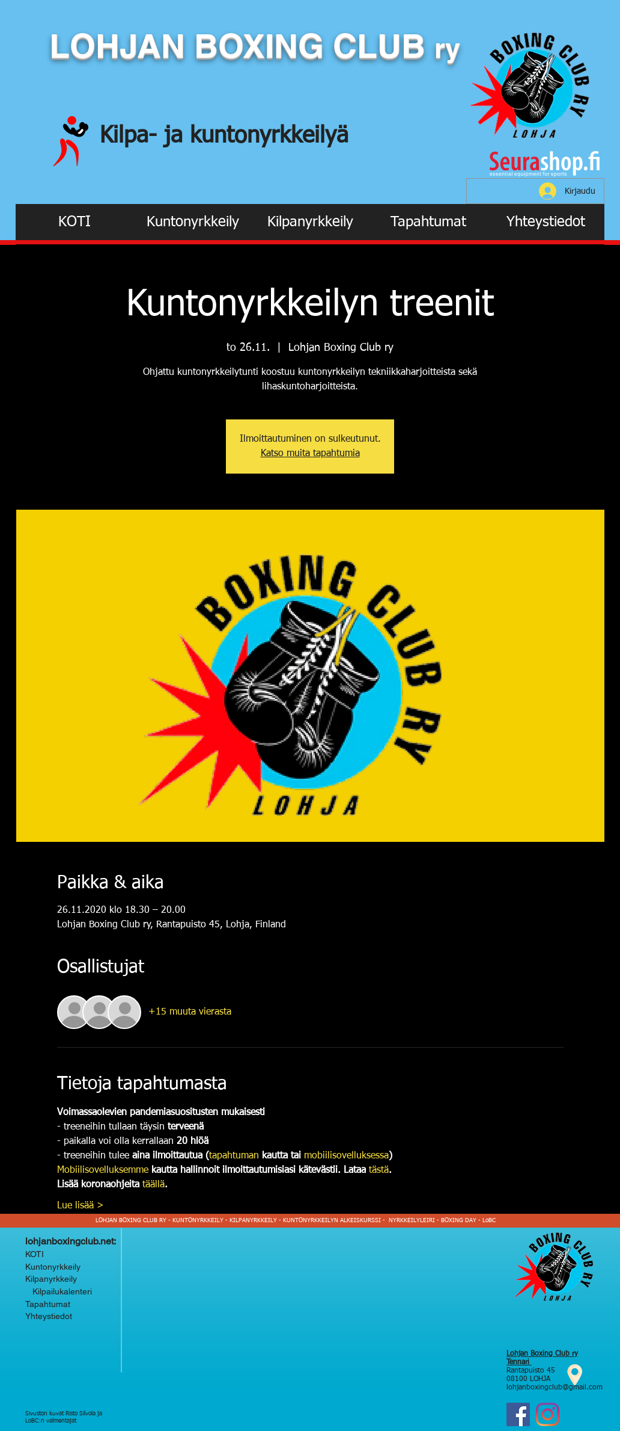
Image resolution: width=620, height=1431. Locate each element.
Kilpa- (132, 136)
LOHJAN (121, 46)
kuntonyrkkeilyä (269, 136)
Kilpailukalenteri (60, 1291)
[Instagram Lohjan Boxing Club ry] (547, 1414)
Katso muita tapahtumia (310, 454)
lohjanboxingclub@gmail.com (554, 1387)
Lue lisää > (80, 1206)
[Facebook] (518, 1414)
